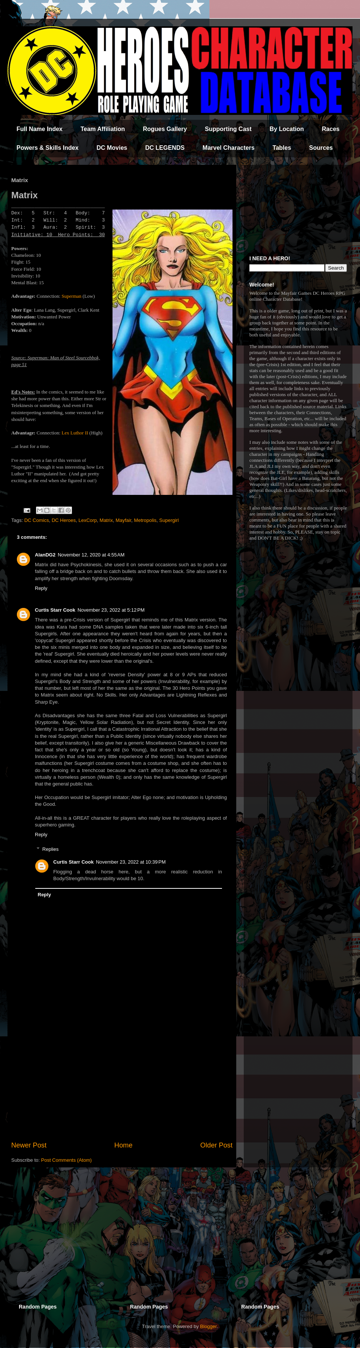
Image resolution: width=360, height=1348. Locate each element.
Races (330, 129)
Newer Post (28, 1145)
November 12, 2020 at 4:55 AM (91, 555)
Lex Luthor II (75, 433)
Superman (71, 296)
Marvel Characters (228, 148)
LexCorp (87, 520)
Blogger (208, 1326)
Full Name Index (39, 129)
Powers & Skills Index (47, 148)
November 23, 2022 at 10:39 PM (131, 862)
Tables (282, 148)
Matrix (106, 520)
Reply (41, 588)
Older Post (216, 1145)
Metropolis (145, 520)
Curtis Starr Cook (55, 610)
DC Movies (111, 148)
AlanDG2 (45, 555)
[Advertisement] (121, 1078)
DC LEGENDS (164, 148)
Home (123, 1145)
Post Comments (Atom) (66, 1160)
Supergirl (169, 520)
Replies (50, 849)
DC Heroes (64, 520)
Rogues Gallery (165, 129)
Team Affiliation (103, 129)
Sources (321, 148)
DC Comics (36, 520)
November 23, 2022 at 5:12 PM (111, 610)
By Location (287, 129)
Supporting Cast (228, 129)
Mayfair (123, 520)
